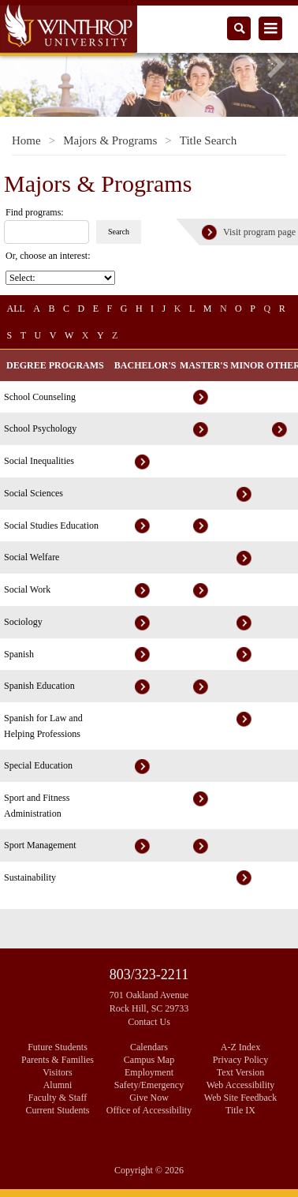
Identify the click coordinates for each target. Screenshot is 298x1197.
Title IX (240, 1110)
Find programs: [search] (35, 212)
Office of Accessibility (149, 1110)
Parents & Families (57, 1059)
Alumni (58, 1084)
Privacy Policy (240, 1059)
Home (26, 140)
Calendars (149, 1047)
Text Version (241, 1072)
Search (118, 231)
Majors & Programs (110, 140)
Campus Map (149, 1059)
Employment (149, 1072)
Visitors (57, 1072)
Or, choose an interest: (49, 255)
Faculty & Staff (57, 1097)
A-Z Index (240, 1047)
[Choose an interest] (60, 278)
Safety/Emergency (149, 1084)
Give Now (149, 1097)
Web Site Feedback (240, 1097)
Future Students (58, 1047)
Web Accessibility (241, 1084)
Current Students (58, 1110)
